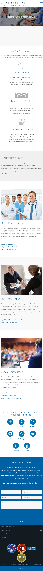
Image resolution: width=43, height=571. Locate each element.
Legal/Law (10, 435)
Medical (10, 423)
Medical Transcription (7, 244)
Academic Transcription (7, 393)
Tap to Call (21, 568)
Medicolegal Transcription (8, 322)
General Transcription (21, 534)
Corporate (16, 447)
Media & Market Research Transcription (12, 398)
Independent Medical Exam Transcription (12, 247)
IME (22, 423)
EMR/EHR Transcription (7, 249)
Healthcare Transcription (21, 526)
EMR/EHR (33, 423)
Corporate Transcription (8, 395)
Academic (33, 435)
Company (21, 538)
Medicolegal (21, 435)
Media (27, 447)
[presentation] (12, 514)
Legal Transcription (21, 530)
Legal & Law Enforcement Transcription (12, 320)
